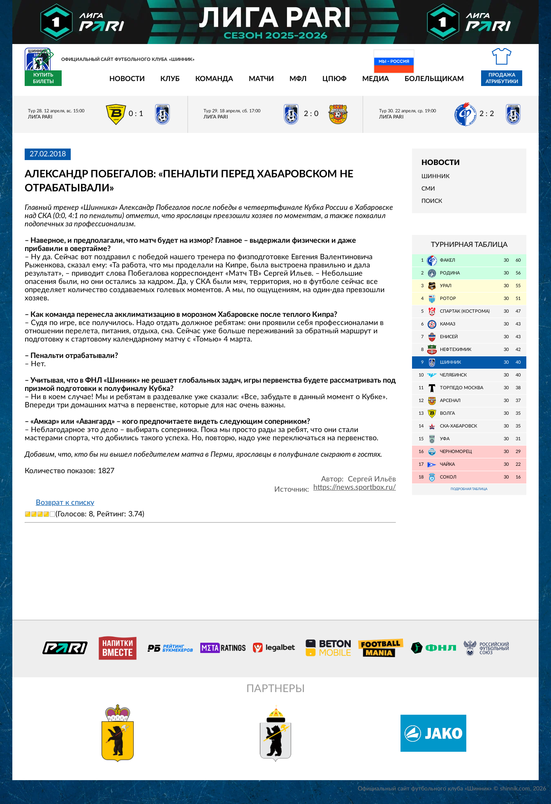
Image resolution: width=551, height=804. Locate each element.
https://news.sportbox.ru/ (354, 492)
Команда (166, 83)
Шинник (435, 181)
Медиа (327, 83)
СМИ (428, 194)
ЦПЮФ (286, 83)
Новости (79, 83)
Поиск (431, 206)
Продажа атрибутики (454, 83)
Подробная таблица (469, 495)
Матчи (213, 83)
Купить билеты (508, 83)
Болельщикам (386, 83)
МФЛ (250, 83)
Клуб (122, 83)
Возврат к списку (65, 507)
